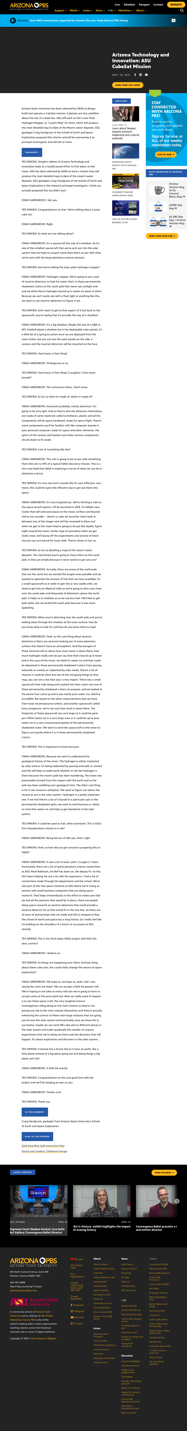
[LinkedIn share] (142, 74)
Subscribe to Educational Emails (130, 1407)
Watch (97, 1258)
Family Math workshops (127, 1345)
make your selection (162, 236)
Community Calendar (159, 1284)
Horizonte (126, 1273)
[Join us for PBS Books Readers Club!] (125, 202)
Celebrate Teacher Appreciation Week (122, 194)
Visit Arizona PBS (157, 1311)
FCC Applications (77, 1275)
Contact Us (154, 1315)
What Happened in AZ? (104, 1277)
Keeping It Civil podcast (104, 1358)
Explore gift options (158, 1319)
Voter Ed (125, 1281)
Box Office (154, 1288)
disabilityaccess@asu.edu (23, 1290)
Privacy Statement (76, 1297)
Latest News (127, 1264)
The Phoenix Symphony (104, 1345)
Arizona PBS (28, 1319)
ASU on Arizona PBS (103, 1312)
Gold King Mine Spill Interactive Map (43, 1145)
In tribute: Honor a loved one (157, 1351)
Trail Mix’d (98, 1273)
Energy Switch (100, 1281)
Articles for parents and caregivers (132, 1338)
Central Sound (100, 1341)
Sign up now (166, 154)
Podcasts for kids (129, 1332)
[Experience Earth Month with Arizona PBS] (125, 145)
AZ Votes (125, 1277)
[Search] (182, 10)
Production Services (158, 1293)
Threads (76, 1323)
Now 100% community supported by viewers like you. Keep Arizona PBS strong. (79, 20)
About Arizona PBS (157, 1268)
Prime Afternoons (102, 1307)
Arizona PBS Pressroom (154, 1278)
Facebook (77, 1305)
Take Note (98, 1354)
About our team (128, 1413)
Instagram (78, 1311)
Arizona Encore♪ (101, 1349)
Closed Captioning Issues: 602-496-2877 (77, 1286)
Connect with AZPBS (158, 1264)
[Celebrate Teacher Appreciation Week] (125, 175)
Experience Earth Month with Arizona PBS (124, 165)
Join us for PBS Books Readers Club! (124, 221)
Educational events (130, 1365)
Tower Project (155, 1357)
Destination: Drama (103, 1303)
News (124, 1258)
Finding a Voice (101, 1362)
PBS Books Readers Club (158, 1298)
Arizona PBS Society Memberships (158, 1325)
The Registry (127, 1377)
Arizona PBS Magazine (159, 1273)
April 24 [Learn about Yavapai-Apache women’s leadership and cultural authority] (119, 125)
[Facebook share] (136, 74)
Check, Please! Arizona (104, 1268)
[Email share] (148, 74)
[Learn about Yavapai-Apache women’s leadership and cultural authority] (125, 108)
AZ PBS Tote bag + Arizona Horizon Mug (177, 221)
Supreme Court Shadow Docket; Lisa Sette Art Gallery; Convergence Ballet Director (37, 1230)
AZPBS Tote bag (175, 207)
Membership (155, 1342)
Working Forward (102, 1294)
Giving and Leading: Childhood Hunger (45, 1151)
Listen (97, 1328)
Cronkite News (128, 1286)
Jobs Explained (100, 1286)
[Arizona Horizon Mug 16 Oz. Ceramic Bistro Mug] (158, 185)
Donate (77, 1259)
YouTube (77, 1317)
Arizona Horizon (129, 1268)
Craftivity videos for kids (130, 1327)
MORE (164, 1173)
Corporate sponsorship (160, 1346)
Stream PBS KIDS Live (131, 1310)
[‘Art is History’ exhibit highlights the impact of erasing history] (101, 1186)
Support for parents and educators (130, 1393)
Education (127, 1355)
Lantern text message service (131, 1320)
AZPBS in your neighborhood (128, 1371)
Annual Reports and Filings (158, 1305)
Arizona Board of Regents (42, 1338)
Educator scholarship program (131, 1382)
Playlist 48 (98, 1299)
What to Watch (101, 1264)
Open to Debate (101, 1290)
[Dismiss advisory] (173, 20)
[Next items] (177, 1201)
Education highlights (130, 1361)
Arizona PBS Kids (129, 1306)
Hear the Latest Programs (101, 1335)
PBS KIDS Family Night (131, 1314)
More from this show (128, 85)
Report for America (130, 1388)
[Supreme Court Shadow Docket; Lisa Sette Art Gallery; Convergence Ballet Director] (39, 1186)
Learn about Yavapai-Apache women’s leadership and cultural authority (125, 133)
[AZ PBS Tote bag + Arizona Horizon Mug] (158, 216)
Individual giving (156, 1337)
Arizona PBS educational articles (130, 1400)
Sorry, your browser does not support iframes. (56, 64)
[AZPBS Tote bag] (158, 201)
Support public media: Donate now (159, 1332)
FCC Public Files (76, 1266)
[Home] (29, 6)
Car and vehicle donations (156, 1363)
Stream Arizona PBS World (103, 1317)
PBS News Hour (128, 1290)
